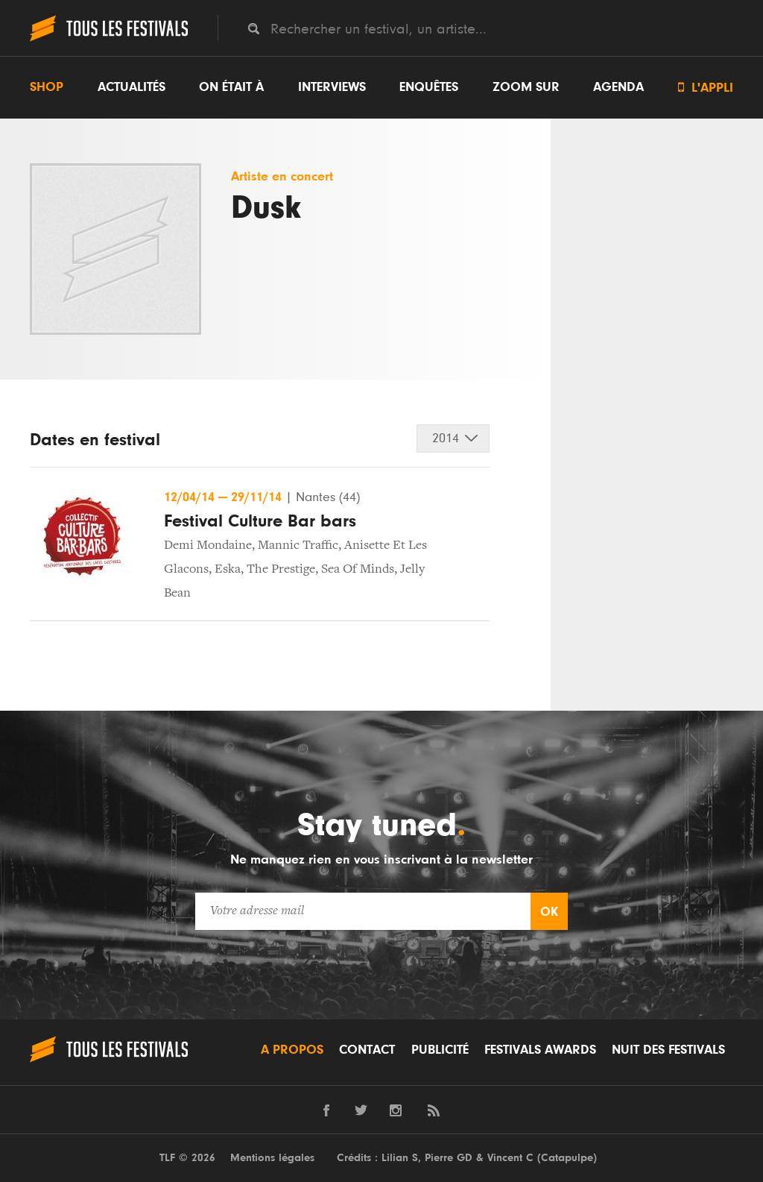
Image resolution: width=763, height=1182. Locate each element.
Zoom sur (526, 87)
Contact (367, 1050)
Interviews (332, 87)
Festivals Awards (540, 1050)
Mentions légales (272, 1157)
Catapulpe (567, 1157)
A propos (292, 1050)
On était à (231, 87)
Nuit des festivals (668, 1050)
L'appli (705, 88)
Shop (46, 87)
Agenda (618, 87)
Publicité (440, 1050)
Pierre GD (448, 1157)
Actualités (131, 87)
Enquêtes (428, 87)
